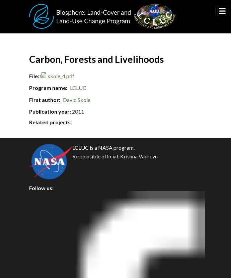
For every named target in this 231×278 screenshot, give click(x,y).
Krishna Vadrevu (139, 156)
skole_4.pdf (61, 76)
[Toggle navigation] (222, 11)
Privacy (43, 213)
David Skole (76, 100)
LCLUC (78, 88)
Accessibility (50, 258)
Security (44, 228)
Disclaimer (47, 243)
